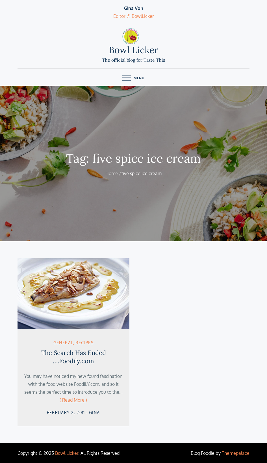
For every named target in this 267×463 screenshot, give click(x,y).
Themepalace (235, 453)
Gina (94, 412)
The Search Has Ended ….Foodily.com (73, 357)
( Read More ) (73, 400)
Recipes (84, 342)
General (63, 342)
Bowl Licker (133, 50)
